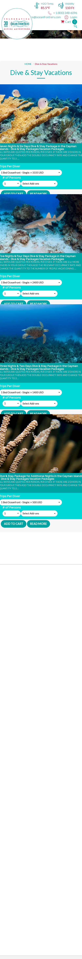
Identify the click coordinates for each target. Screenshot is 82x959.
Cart (69, 21)
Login (70, 17)
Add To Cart (13, 194)
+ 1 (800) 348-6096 (62, 13)
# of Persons (11, 177)
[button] (11, 184)
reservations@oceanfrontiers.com (36, 17)
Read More (38, 194)
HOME (28, 63)
